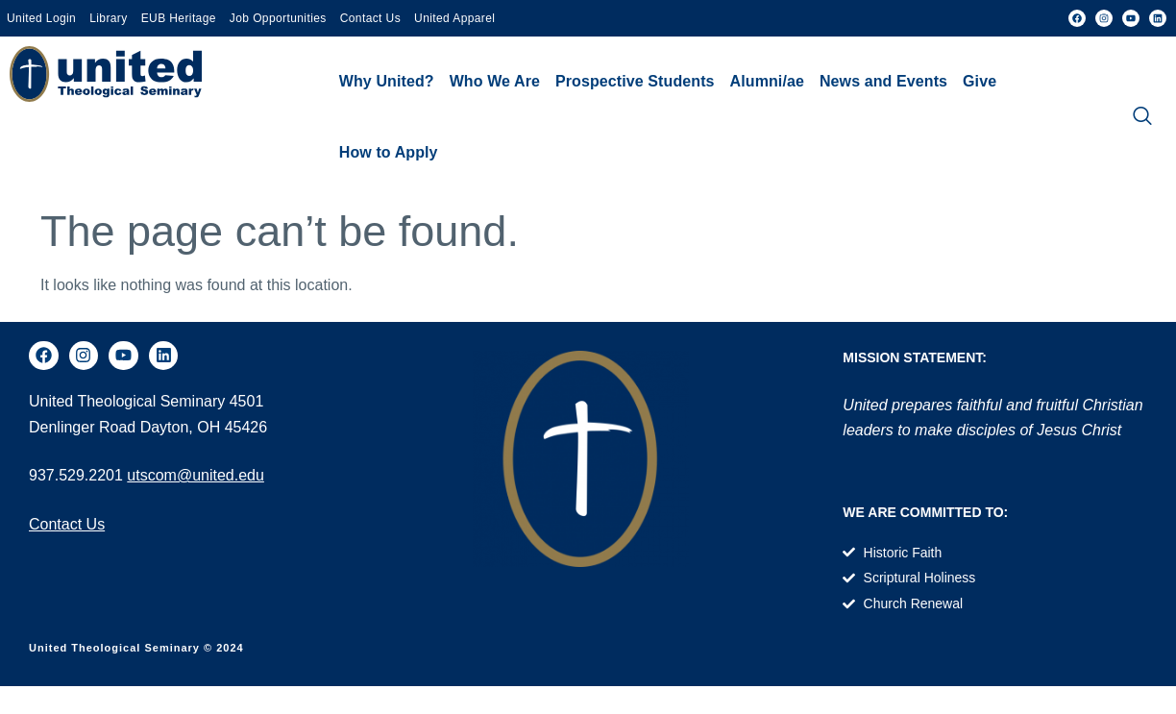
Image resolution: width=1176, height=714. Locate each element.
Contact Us (370, 18)
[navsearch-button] (1142, 117)
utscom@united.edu (195, 475)
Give (979, 81)
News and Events (883, 81)
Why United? (386, 81)
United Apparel (454, 18)
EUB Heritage (178, 18)
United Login (41, 18)
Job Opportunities (278, 18)
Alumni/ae (767, 81)
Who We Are (495, 81)
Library (108, 18)
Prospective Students (635, 81)
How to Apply (388, 152)
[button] (386, 81)
